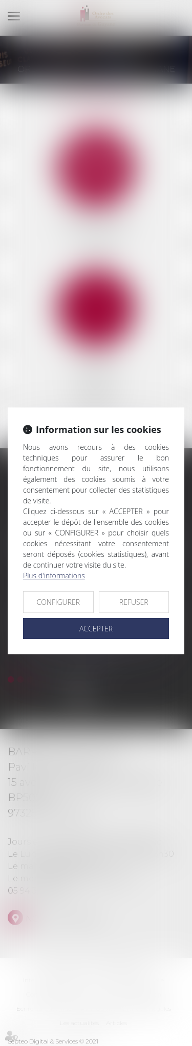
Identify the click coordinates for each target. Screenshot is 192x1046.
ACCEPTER (96, 628)
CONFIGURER (58, 602)
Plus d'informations (54, 575)
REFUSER (133, 602)
